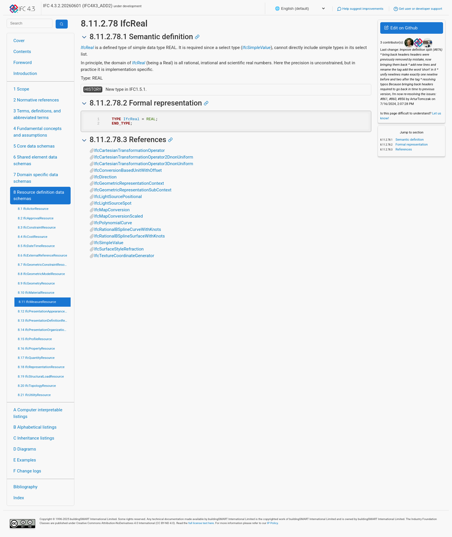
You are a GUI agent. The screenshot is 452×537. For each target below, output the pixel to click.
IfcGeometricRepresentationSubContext (133, 191)
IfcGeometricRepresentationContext (129, 185)
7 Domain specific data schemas (36, 178)
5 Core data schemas (34, 146)
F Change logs (27, 471)
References (403, 149)
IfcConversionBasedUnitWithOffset (128, 172)
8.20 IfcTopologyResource (37, 386)
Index (19, 497)
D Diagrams (25, 449)
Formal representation (411, 144)
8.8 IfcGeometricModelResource (41, 274)
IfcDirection (105, 178)
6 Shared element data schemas (35, 160)
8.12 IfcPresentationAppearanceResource (44, 311)
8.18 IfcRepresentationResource (41, 367)
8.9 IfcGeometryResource (36, 283)
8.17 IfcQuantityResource (36, 358)
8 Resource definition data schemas (39, 195)
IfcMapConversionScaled (118, 218)
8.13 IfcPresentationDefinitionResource (44, 321)
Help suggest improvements (360, 9)
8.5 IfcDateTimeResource (36, 246)
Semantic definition (409, 139)
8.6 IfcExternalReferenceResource (42, 255)
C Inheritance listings (34, 438)
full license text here (201, 523)
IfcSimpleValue (256, 47)
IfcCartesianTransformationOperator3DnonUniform (143, 165)
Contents (22, 51)
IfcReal (87, 47)
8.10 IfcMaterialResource (36, 293)
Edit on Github (400, 28)
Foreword (23, 62)
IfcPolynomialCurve (113, 224)
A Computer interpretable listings (38, 413)
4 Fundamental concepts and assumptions (38, 132)
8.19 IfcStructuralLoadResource (41, 376)
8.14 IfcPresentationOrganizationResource (44, 330)
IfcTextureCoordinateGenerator (124, 257)
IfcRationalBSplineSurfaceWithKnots (129, 237)
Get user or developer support (417, 9)
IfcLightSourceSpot (112, 205)
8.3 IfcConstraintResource (37, 227)
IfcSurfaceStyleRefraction (119, 250)
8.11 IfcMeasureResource (37, 302)
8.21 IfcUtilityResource (34, 395)
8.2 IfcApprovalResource (36, 218)
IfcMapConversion (112, 211)
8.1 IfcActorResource (33, 209)
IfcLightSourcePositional (118, 198)
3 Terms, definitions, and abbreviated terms (37, 114)
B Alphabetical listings (35, 427)
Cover (19, 40)
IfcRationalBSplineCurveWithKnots (127, 231)
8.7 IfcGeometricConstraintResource (44, 265)
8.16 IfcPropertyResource (36, 348)
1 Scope (21, 89)
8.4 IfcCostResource (33, 237)
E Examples (25, 460)
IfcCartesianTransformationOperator (129, 152)
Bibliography (25, 486)
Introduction (25, 73)
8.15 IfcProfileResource (35, 339)
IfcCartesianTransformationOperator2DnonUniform (143, 158)
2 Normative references (36, 100)
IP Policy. (272, 523)
